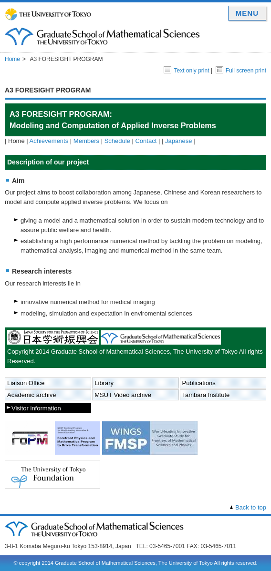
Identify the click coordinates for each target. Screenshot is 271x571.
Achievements (49, 140)
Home (12, 59)
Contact (145, 140)
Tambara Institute (206, 395)
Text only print (186, 70)
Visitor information (36, 408)
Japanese (178, 140)
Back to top (250, 507)
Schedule (117, 140)
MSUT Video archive (122, 395)
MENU (247, 13)
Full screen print (241, 70)
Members (86, 140)
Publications (199, 383)
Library (104, 383)
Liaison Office (26, 383)
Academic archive (31, 395)
